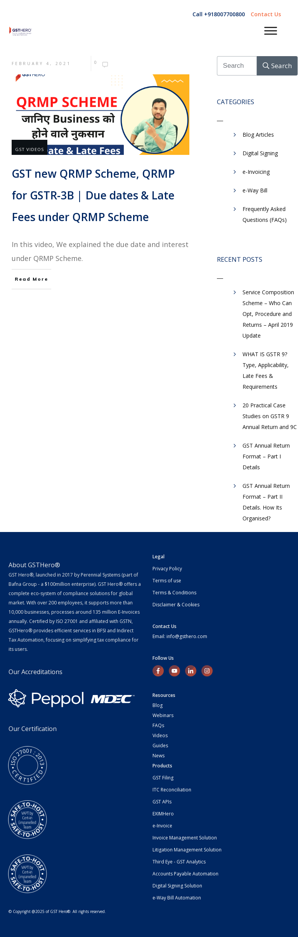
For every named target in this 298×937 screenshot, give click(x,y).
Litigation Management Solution (187, 849)
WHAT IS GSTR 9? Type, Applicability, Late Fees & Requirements (266, 370)
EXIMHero (163, 813)
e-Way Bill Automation (176, 897)
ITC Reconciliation (171, 789)
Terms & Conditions (174, 592)
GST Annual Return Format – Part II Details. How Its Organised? (266, 502)
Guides (160, 745)
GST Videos (29, 149)
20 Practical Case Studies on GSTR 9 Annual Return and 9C (270, 416)
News (158, 755)
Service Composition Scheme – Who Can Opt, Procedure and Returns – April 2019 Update (268, 313)
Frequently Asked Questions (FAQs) (265, 214)
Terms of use (166, 580)
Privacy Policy (167, 568)
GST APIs (162, 801)
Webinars (162, 715)
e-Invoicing (256, 171)
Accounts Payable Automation (185, 873)
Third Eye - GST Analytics (179, 861)
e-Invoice (162, 825)
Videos (160, 735)
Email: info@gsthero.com (179, 636)
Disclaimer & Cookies (175, 604)
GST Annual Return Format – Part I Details (266, 456)
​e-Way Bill (255, 190)
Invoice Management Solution (184, 837)
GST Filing (162, 777)
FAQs (158, 725)
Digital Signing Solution (177, 885)
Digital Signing (260, 153)
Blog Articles (258, 134)
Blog (157, 705)
